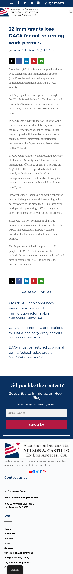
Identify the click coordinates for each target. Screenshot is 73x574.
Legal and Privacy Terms (17, 562)
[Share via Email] (41, 61)
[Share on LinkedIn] (26, 61)
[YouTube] (11, 3)
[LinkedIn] (31, 3)
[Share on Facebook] (19, 61)
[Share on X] (12, 61)
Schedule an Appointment (18, 553)
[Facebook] (18, 3)
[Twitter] (25, 3)
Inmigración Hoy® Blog (16, 557)
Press (7, 543)
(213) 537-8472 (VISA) (15, 491)
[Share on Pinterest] (34, 61)
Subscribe (36, 424)
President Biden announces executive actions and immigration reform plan (31, 308)
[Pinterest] (38, 3)
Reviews (8, 538)
